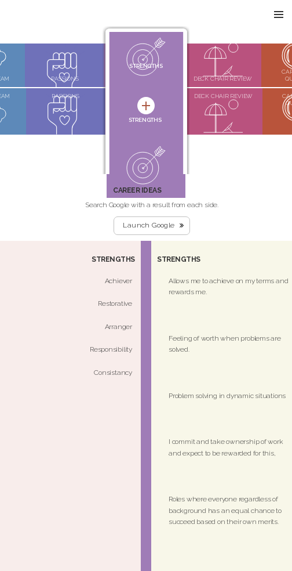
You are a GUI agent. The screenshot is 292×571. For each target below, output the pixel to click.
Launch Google (148, 225)
